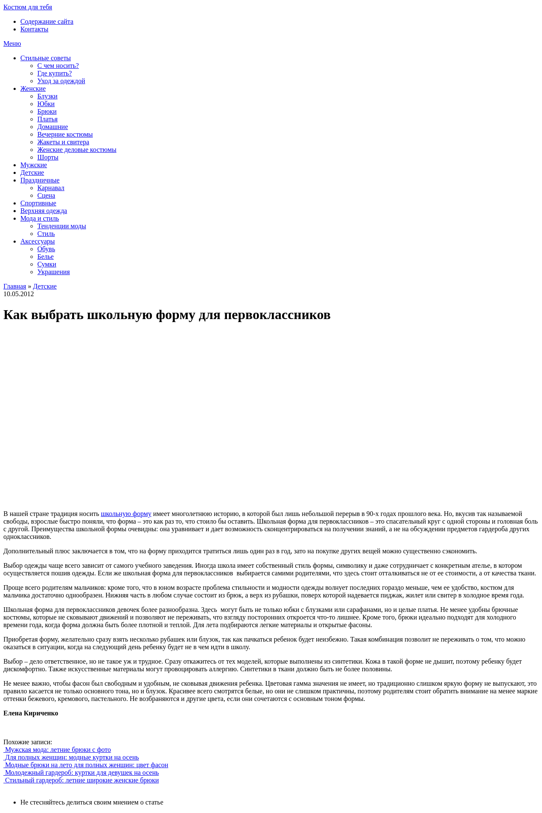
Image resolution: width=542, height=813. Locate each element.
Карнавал (50, 187)
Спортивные (38, 203)
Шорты (48, 157)
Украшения (53, 271)
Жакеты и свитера (63, 142)
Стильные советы (45, 58)
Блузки (47, 96)
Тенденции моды (61, 226)
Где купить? (54, 73)
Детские (32, 172)
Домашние (52, 126)
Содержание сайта (46, 21)
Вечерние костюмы (65, 134)
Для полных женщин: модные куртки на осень (71, 757)
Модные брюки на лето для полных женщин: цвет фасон (85, 764)
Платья (47, 119)
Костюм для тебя (27, 7)
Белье (45, 256)
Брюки (46, 111)
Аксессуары (37, 241)
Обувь (46, 248)
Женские (33, 88)
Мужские (33, 164)
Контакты (34, 29)
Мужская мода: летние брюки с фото (57, 749)
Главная (14, 286)
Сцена (46, 195)
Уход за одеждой (61, 80)
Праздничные (39, 180)
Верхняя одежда (43, 210)
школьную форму (126, 513)
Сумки (46, 264)
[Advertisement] (126, 417)
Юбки (46, 103)
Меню (12, 43)
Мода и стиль (39, 218)
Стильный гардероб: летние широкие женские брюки (81, 780)
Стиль (46, 233)
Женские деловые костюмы (76, 149)
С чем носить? (58, 65)
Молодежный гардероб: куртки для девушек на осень (81, 772)
